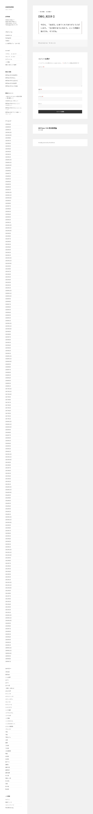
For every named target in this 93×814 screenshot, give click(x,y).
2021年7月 (8, 271)
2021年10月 (8, 263)
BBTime (7, 674)
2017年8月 (8, 399)
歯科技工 (7, 770)
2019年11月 (8, 326)
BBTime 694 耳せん (10, 78)
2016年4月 (8, 443)
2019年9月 (8, 331)
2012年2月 (8, 577)
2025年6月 (8, 143)
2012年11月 (8, 552)
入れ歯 (7, 745)
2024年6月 (8, 176)
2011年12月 (8, 582)
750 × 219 (52, 43)
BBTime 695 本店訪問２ (11, 75)
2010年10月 (8, 620)
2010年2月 (8, 642)
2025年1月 (8, 157)
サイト (40, 103)
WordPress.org (9, 807)
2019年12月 (8, 323)
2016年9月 (8, 429)
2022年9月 (8, 233)
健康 (6, 742)
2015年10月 (8, 459)
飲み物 (7, 789)
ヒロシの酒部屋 (9, 726)
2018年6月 (8, 372)
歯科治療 (7, 773)
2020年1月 (8, 320)
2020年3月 (8, 315)
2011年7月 (8, 596)
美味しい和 (8, 778)
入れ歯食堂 (8, 751)
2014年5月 (8, 503)
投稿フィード (8, 802)
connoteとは (8, 35)
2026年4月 (8, 124)
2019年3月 (8, 348)
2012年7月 (8, 563)
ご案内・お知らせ (9, 688)
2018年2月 (8, 383)
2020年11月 (8, 293)
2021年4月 (8, 279)
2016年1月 (8, 451)
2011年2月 (8, 609)
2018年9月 (8, 364)
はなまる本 (8, 691)
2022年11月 (8, 228)
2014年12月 (8, 487)
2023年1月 (8, 222)
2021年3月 (8, 282)
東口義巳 (9, 98)
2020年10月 (8, 296)
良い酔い (7, 781)
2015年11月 (8, 457)
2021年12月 (8, 258)
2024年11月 (8, 162)
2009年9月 (8, 656)
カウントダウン (9, 699)
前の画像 (42, 11)
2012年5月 (8, 569)
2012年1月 (8, 579)
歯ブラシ (7, 762)
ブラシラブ (8, 729)
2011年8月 (8, 593)
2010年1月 (8, 645)
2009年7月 (8, 661)
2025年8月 (8, 138)
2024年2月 (8, 187)
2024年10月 (8, 165)
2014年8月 (8, 498)
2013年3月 (8, 541)
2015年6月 (8, 470)
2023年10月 (8, 198)
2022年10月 (8, 230)
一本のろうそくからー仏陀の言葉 (13, 96)
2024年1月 (8, 189)
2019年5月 (8, 342)
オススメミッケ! (9, 696)
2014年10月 (8, 492)
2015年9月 (8, 462)
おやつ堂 (7, 685)
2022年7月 (8, 239)
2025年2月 (8, 154)
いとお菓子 (8, 677)
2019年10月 (8, 329)
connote (9, 6)
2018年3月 (8, 380)
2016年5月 (8, 440)
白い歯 (7, 775)
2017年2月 (8, 416)
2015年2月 (8, 481)
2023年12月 (8, 192)
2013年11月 (8, 519)
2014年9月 (8, 495)
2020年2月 (8, 318)
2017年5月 (8, 408)
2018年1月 (8, 386)
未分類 (7, 756)
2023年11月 (8, 195)
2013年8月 (8, 528)
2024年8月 (8, 170)
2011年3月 (8, 607)
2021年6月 (8, 274)
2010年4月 (8, 637)
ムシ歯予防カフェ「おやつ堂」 (13, 43)
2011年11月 (8, 585)
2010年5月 (8, 634)
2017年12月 (8, 389)
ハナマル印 (8, 715)
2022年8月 (8, 236)
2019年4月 (8, 345)
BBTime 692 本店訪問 (11, 83)
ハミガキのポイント (10, 723)
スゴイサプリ (8, 707)
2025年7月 (8, 140)
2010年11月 (8, 618)
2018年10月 (8, 361)
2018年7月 (8, 369)
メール (40, 96)
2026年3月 (8, 127)
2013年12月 (8, 517)
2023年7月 (8, 206)
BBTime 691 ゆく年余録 (11, 86)
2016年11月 (8, 424)
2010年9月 (8, 623)
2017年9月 (8, 397)
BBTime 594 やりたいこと (12, 103)
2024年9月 (8, 168)
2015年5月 (8, 473)
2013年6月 (8, 533)
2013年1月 (8, 547)
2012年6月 (8, 566)
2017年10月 (8, 394)
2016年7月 (8, 435)
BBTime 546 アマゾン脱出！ (12, 112)
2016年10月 (8, 427)
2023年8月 (8, 203)
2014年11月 (8, 489)
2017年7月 (8, 402)
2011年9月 (8, 590)
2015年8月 (8, 465)
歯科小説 (7, 767)
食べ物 (7, 786)
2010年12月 (8, 615)
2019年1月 (8, 353)
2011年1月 (8, 612)
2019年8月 (8, 334)
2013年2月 (8, 544)
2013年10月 (8, 522)
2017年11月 (8, 391)
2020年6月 (8, 307)
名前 (40, 89)
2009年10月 (8, 653)
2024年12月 (8, 160)
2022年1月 (8, 255)
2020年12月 (8, 290)
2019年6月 (8, 339)
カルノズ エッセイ (10, 56)
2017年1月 (8, 419)
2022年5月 (8, 244)
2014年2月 (8, 511)
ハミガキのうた (9, 721)
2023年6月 (8, 209)
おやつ (7, 680)
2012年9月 (8, 558)
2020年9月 (8, 299)
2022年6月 (8, 241)
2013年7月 (8, 530)
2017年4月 (8, 410)
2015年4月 (8, 476)
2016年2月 (8, 448)
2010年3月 (8, 639)
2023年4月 (8, 214)
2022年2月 (8, 252)
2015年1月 (8, 484)
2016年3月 (8, 446)
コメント (41, 67)
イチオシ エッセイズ (10, 54)
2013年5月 (8, 536)
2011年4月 (8, 604)
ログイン (7, 799)
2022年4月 (8, 247)
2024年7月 (8, 173)
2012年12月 (8, 549)
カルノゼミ (8, 702)
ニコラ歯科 (8, 710)
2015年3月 (8, 479)
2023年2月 (8, 219)
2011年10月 (8, 588)
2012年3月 (8, 574)
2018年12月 (8, 356)
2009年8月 (8, 658)
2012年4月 (8, 571)
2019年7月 (8, 337)
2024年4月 (8, 181)
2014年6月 (8, 500)
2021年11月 (8, 260)
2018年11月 (8, 359)
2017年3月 (8, 413)
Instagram (8, 38)
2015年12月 (8, 454)
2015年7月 (8, 468)
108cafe (7, 672)
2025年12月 (8, 132)
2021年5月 (8, 277)
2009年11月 (8, 650)
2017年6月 (8, 405)
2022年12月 (8, 225)
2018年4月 (8, 378)
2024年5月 (8, 179)
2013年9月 (8, 525)
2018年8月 (8, 367)
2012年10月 (8, 555)
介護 (6, 740)
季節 (6, 753)
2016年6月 (8, 438)
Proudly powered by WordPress (46, 142)
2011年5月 (8, 601)
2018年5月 (8, 375)
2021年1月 (8, 288)
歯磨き (7, 764)
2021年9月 (8, 266)
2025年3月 (8, 151)
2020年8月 (8, 301)
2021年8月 (8, 269)
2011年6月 (8, 599)
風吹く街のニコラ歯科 (10, 65)
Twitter (7, 40)
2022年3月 (8, 249)
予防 (6, 732)
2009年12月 (8, 648)
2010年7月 (8, 628)
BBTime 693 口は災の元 (11, 80)
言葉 (6, 783)
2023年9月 (8, 200)
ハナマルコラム (9, 713)
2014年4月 (8, 506)
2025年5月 (8, 146)
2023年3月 (8, 217)
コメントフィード (9, 805)
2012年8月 (8, 560)
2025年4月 (8, 149)
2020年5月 (8, 309)
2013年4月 (8, 538)
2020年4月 (8, 312)
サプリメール (8, 59)
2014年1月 (8, 514)
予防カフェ (8, 737)
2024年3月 (8, 184)
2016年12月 (8, 421)
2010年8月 (8, 626)
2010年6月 (8, 631)
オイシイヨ (8, 693)
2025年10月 (8, 135)
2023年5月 (8, 211)
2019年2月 (8, 350)
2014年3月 (8, 509)
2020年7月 (8, 304)
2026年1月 (8, 129)
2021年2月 (8, 285)
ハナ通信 (7, 62)
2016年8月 (8, 432)
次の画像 (48, 11)
